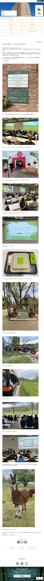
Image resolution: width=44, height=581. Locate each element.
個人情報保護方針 (17, 572)
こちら (28, 278)
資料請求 (22, 576)
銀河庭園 (10, 332)
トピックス (15, 2)
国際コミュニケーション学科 (8, 2)
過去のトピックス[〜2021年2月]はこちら (7, 18)
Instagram (17, 563)
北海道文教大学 (18, 1)
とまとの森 (27, 180)
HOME (2, 2)
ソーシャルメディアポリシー (25, 572)
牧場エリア (4, 431)
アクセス (38, 1)
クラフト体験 (9, 213)
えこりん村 (20, 53)
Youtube (26, 563)
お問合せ (40, 1)
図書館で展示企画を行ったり (28, 49)
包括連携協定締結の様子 (30, 114)
